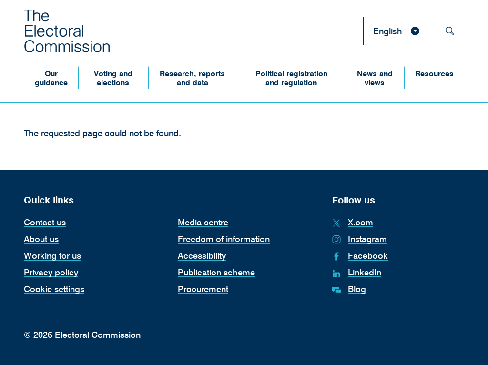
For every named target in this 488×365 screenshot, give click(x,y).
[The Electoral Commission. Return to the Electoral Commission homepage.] (67, 31)
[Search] (450, 31)
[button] (51, 78)
